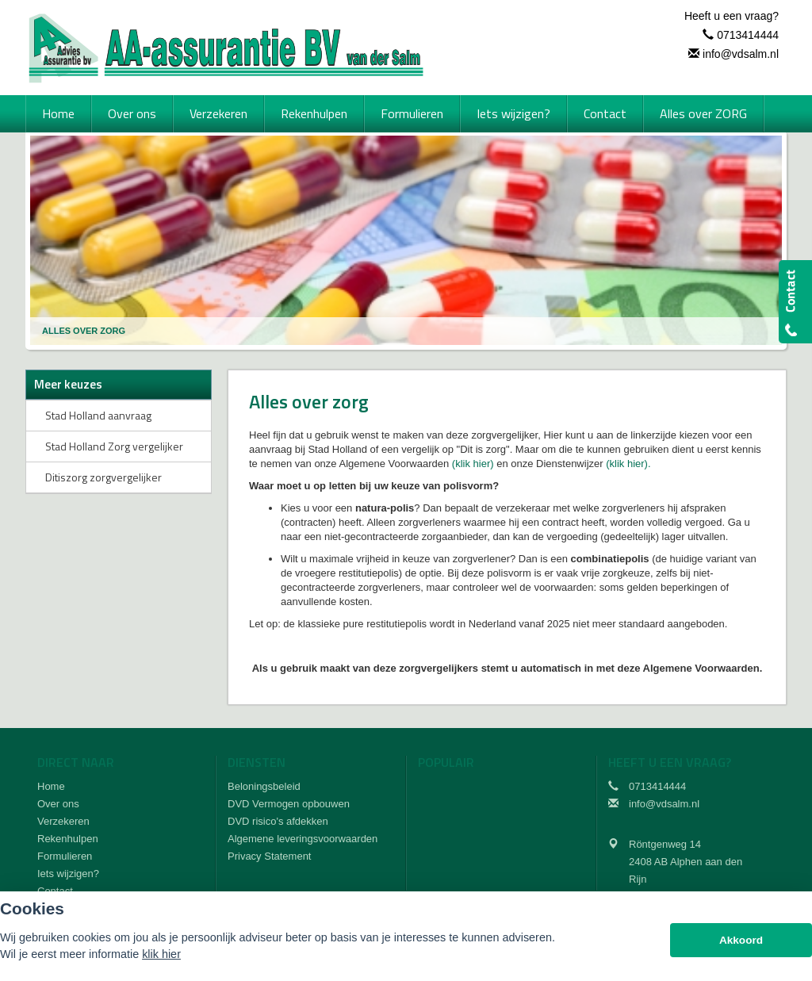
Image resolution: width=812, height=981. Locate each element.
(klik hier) (473, 463)
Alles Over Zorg (83, 330)
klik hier (161, 954)
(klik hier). (628, 463)
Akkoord (741, 940)
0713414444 (748, 35)
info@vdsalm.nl (741, 54)
